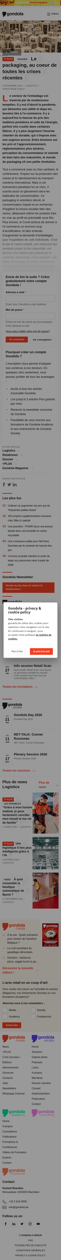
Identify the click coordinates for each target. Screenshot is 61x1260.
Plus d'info (17, 651)
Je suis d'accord (41, 651)
